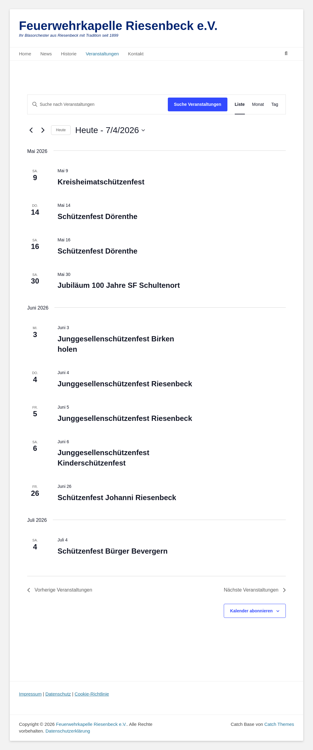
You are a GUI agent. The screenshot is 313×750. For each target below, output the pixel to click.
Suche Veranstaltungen (197, 104)
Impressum (30, 693)
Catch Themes (279, 724)
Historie (69, 53)
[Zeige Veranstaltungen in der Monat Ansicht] (258, 104)
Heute (61, 130)
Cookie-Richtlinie (92, 693)
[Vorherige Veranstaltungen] (31, 130)
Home (25, 53)
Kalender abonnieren (251, 610)
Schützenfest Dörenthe (97, 216)
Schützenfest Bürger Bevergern (112, 551)
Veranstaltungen (102, 53)
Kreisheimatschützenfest (100, 182)
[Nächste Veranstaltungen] (42, 130)
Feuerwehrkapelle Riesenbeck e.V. (118, 25)
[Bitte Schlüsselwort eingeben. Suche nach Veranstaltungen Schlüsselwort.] (98, 104)
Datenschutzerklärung (68, 730)
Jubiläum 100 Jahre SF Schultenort (118, 285)
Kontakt (136, 53)
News (46, 53)
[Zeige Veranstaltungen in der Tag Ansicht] (274, 104)
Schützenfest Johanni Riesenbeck (116, 497)
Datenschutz (58, 693)
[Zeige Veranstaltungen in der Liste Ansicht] (240, 104)
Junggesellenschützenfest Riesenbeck (124, 384)
